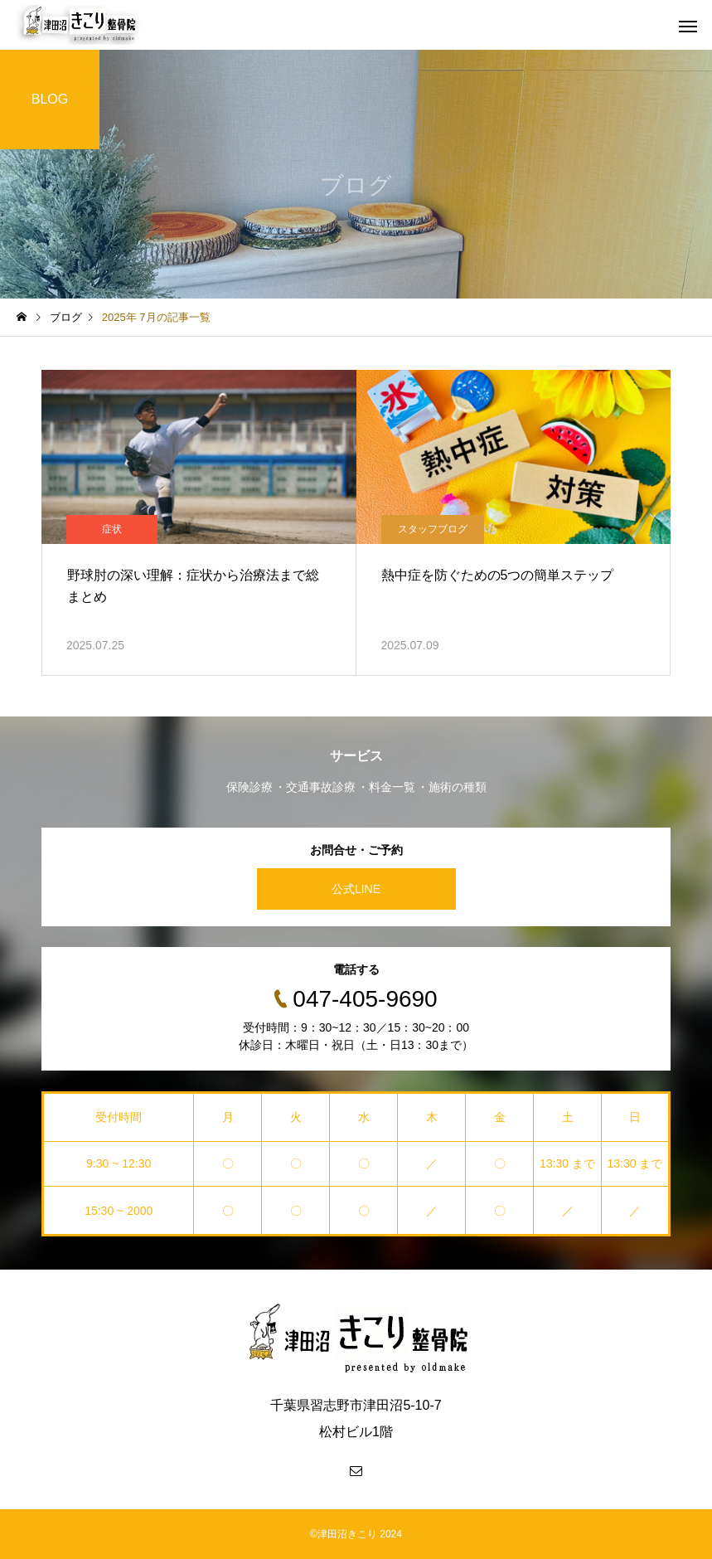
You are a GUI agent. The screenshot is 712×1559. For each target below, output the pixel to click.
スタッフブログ (432, 529)
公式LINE (356, 889)
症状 (112, 529)
